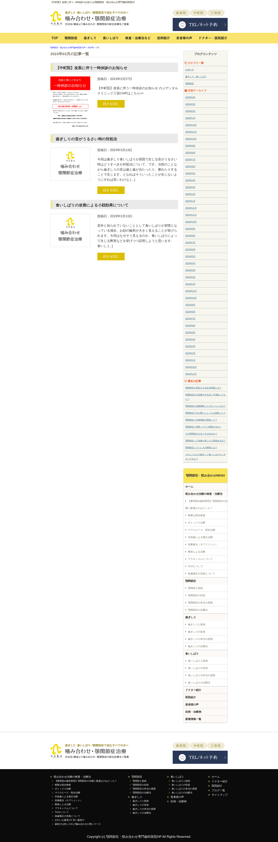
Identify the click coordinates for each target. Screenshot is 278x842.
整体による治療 (196, 551)
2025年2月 (190, 194)
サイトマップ (220, 794)
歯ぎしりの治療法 (198, 646)
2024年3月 (190, 270)
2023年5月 (190, 332)
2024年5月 (190, 256)
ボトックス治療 (196, 522)
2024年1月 (190, 284)
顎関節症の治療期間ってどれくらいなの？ (205, 406)
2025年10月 (191, 139)
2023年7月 (190, 318)
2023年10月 (191, 298)
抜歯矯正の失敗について (201, 573)
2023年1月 (190, 360)
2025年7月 (190, 159)
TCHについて (195, 566)
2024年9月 (190, 229)
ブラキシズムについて (200, 559)
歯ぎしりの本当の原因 (200, 639)
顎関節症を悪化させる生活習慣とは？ (203, 388)
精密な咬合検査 (196, 515)
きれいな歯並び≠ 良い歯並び (69, 820)
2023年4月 (190, 339)
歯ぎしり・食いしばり (196, 76)
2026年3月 (190, 104)
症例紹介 (164, 39)
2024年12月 (191, 208)
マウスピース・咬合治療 (201, 529)
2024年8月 (190, 235)
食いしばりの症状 (198, 668)
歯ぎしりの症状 (196, 631)
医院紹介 (190, 697)
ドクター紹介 (193, 689)
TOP (55, 39)
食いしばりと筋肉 (198, 660)
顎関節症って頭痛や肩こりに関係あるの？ (205, 440)
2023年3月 (190, 346)
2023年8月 (190, 312)
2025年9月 (190, 146)
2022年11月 (191, 374)
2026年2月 (190, 111)
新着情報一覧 (193, 719)
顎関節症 (70, 39)
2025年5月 (190, 173)
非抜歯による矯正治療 (200, 537)
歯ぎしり (89, 39)
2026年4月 (190, 97)
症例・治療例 (193, 711)
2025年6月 (190, 166)
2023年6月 (190, 325)
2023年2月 (190, 353)
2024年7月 (190, 242)
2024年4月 (190, 263)
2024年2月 (190, 277)
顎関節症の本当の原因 (200, 602)
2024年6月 (190, 249)
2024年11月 (191, 215)
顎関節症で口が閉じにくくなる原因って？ (205, 413)
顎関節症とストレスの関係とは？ (201, 447)
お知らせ (189, 69)
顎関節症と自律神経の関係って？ (201, 420)
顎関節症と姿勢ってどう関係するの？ (203, 427)
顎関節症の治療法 (198, 609)
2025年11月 (191, 132)
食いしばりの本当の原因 (201, 675)
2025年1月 (190, 201)
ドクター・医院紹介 (211, 39)
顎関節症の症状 (196, 595)
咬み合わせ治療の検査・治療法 (204, 493)
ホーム (189, 486)
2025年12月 (191, 125)
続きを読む (111, 104)
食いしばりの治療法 (199, 682)
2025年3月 (190, 187)
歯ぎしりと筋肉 (196, 624)
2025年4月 (190, 180)
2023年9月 (190, 305)
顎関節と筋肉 (195, 588)
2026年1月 (190, 118)
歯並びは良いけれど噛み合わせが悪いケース (78, 824)
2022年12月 (191, 367)
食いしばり (110, 39)
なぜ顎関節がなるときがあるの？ (201, 434)
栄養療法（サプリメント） (203, 544)
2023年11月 (191, 291)
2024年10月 (191, 222)
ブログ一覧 (218, 790)
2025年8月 (190, 152)
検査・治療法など (138, 39)
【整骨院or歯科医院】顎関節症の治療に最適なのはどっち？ (206, 504)
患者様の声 (184, 39)
